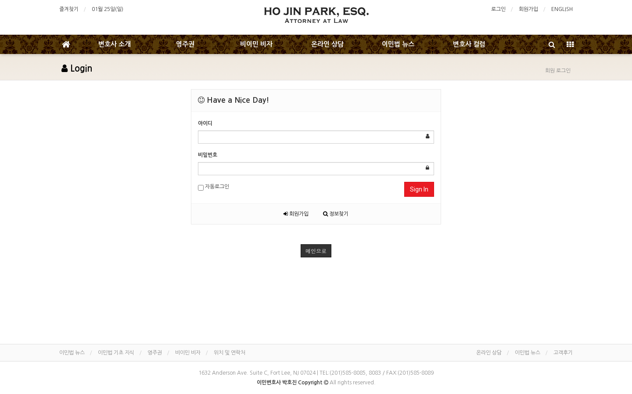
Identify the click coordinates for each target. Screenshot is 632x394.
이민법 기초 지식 (116, 352)
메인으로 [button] (316, 250)
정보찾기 (335, 214)
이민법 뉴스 (398, 44)
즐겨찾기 (69, 9)
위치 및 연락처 (229, 352)
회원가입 (528, 9)
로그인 (498, 9)
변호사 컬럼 (469, 44)
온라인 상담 (327, 44)
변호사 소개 (114, 44)
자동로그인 (213, 187)
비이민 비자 (256, 44)
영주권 (185, 44)
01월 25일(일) (107, 9)
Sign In (419, 189)
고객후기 (563, 352)
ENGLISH (562, 9)
